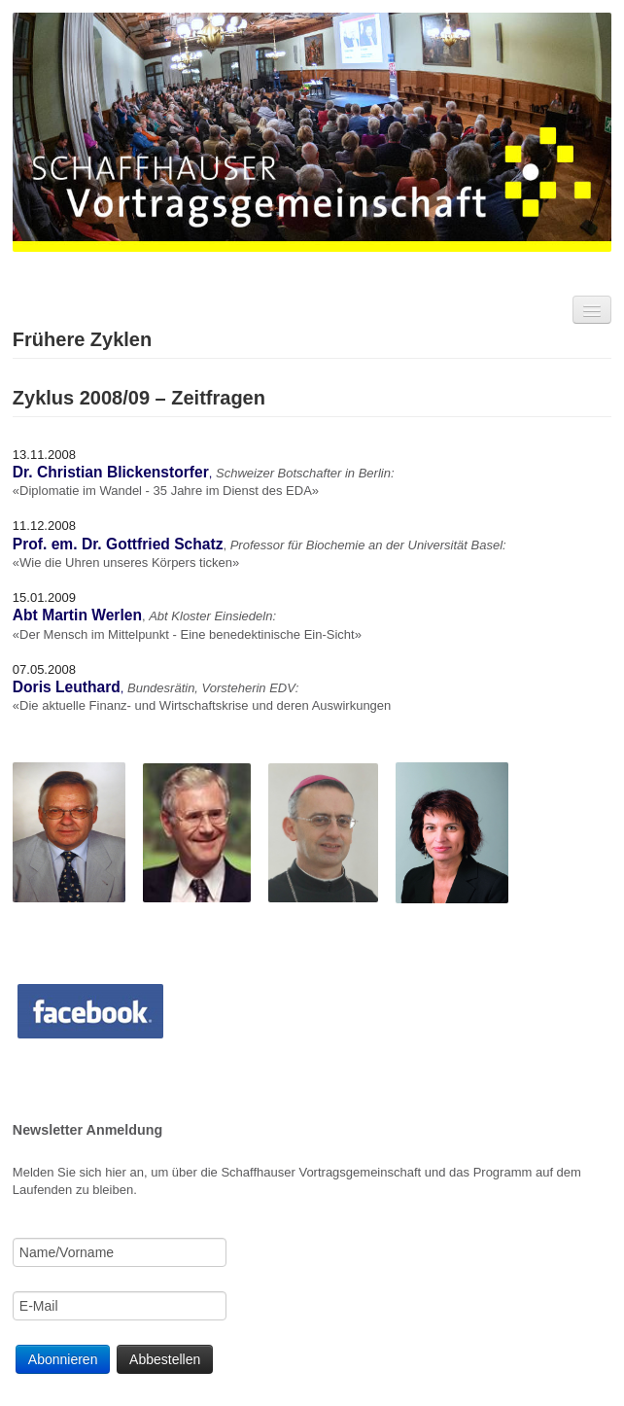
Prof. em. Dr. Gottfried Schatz (118, 544)
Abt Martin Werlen (77, 615)
